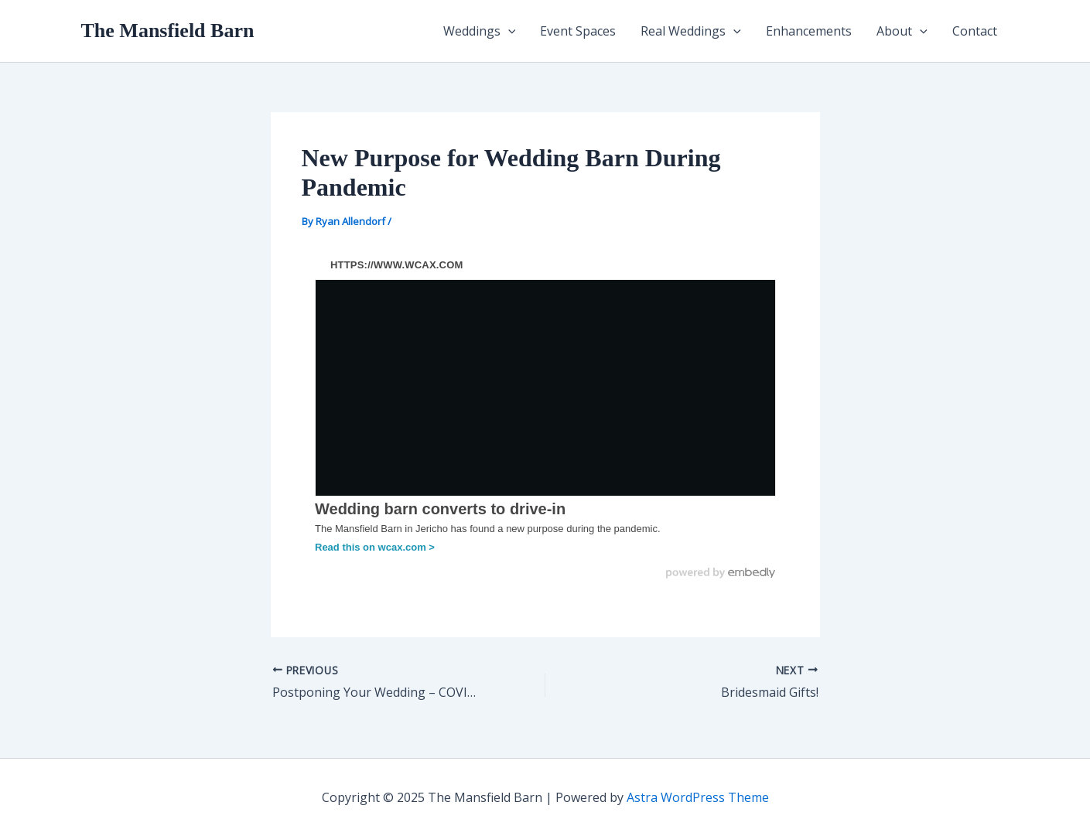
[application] (508, 31)
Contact (974, 30)
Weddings (479, 31)
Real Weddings (691, 31)
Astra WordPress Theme (698, 797)
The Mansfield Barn (168, 30)
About (902, 31)
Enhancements (809, 30)
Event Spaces (578, 30)
